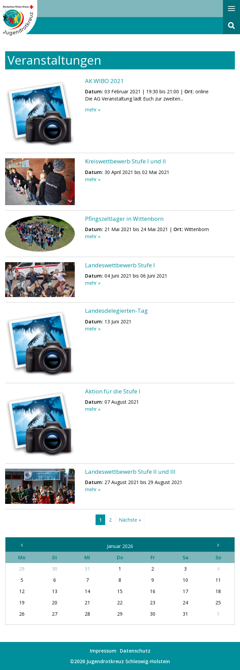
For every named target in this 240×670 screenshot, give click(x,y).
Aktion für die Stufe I (112, 391)
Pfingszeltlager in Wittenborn (124, 219)
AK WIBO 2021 (104, 81)
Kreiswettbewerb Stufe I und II (125, 161)
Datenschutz (135, 650)
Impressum (103, 650)
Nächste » (130, 520)
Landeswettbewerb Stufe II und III (130, 471)
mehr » (92, 109)
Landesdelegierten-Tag (116, 310)
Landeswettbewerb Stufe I (120, 265)
